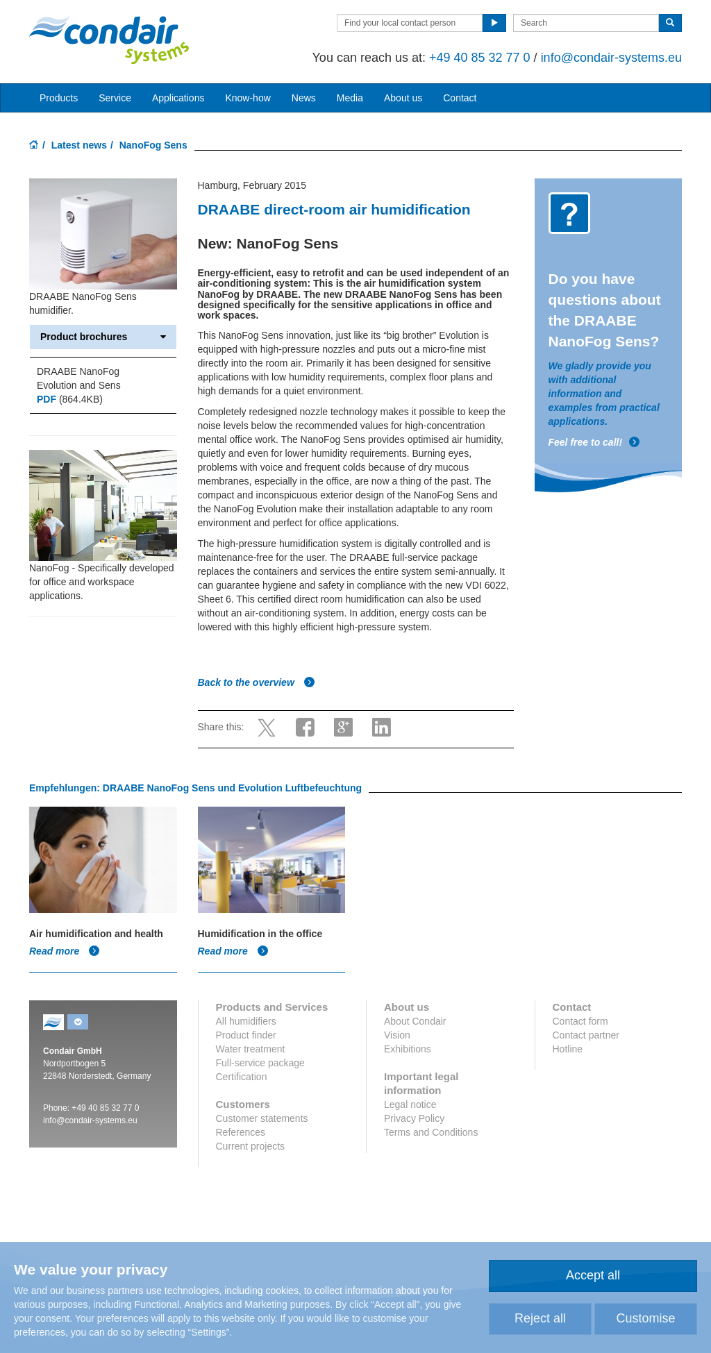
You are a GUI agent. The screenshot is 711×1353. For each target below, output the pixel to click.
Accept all (593, 1275)
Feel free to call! (595, 442)
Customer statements (262, 1118)
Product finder (246, 1035)
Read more (64, 951)
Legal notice (410, 1104)
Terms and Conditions (431, 1132)
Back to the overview (256, 682)
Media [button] (350, 97)
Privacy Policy (414, 1118)
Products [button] (59, 97)
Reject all (540, 1318)
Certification (241, 1076)
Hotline (568, 1048)
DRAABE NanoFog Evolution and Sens (79, 378)
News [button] (304, 97)
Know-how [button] (247, 97)
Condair (109, 39)
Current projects (250, 1146)
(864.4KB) (70, 399)
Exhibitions (407, 1048)
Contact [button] (459, 97)
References (241, 1132)
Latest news (79, 145)
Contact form (580, 1021)
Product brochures (103, 337)
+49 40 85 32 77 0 (479, 58)
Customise (645, 1318)
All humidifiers (246, 1021)
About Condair (415, 1021)
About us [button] (403, 97)
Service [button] (115, 97)
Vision (397, 1035)
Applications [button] (178, 97)
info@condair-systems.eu (611, 58)
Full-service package (260, 1062)
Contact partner (586, 1035)
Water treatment (250, 1048)
